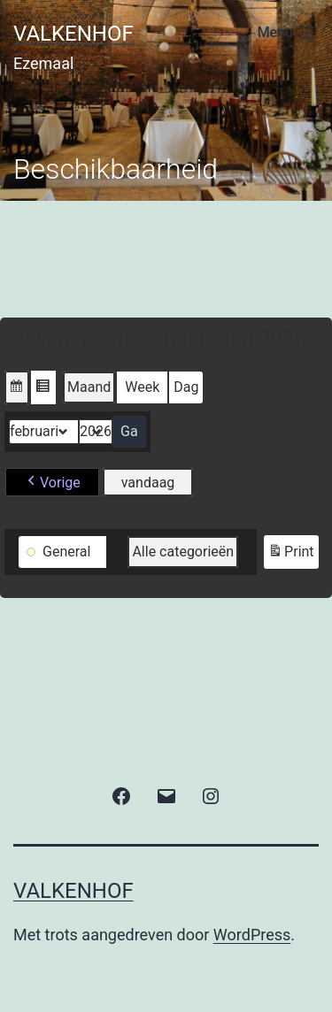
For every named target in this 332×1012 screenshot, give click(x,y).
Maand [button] (89, 387)
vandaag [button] (148, 482)
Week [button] (142, 387)
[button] (16, 387)
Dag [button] (186, 387)
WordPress (251, 934)
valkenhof (73, 33)
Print (290, 554)
